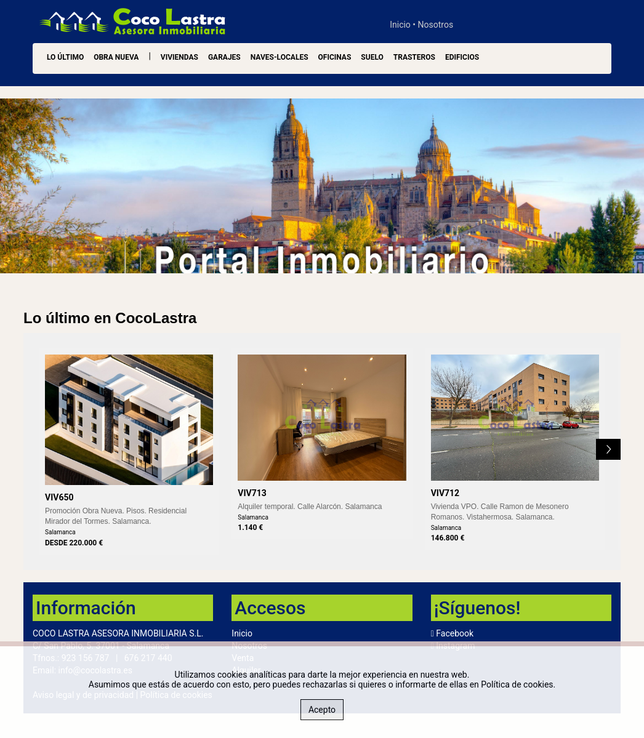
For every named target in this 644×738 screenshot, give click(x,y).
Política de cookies (517, 684)
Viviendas (179, 57)
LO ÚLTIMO (65, 57)
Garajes (224, 57)
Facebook (454, 633)
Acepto (322, 710)
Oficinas (335, 57)
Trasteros (414, 57)
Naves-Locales (279, 57)
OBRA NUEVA (116, 57)
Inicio (400, 25)
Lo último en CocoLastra (109, 318)
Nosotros (436, 25)
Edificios (462, 57)
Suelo (372, 57)
